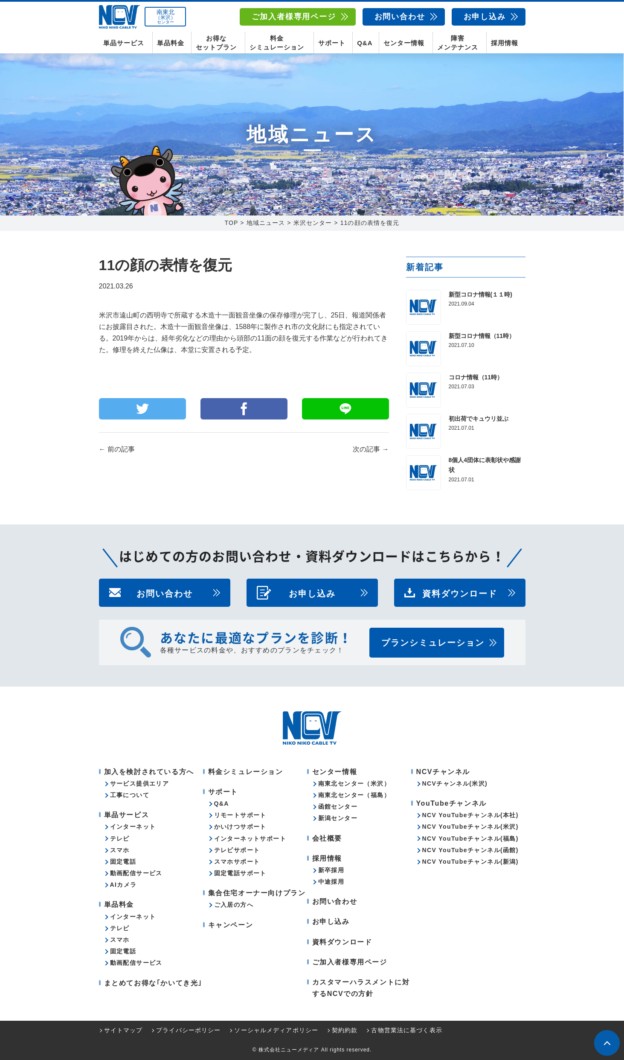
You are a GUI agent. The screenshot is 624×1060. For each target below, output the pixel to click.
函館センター (337, 806)
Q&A (364, 43)
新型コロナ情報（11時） (482, 335)
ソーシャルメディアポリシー (276, 1030)
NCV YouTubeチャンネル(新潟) (470, 861)
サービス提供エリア (139, 783)
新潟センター (337, 818)
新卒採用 (331, 870)
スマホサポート (237, 861)
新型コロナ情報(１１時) (480, 294)
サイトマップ (123, 1030)
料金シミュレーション (277, 43)
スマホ (120, 850)
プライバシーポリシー (188, 1030)
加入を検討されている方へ (149, 771)
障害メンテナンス (457, 43)
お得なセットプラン (216, 43)
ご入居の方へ (233, 905)
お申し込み (485, 16)
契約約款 (344, 1030)
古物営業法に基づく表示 (406, 1030)
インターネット (133, 827)
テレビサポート (237, 850)
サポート (331, 43)
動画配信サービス (136, 873)
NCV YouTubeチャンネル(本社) (470, 815)
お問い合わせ (399, 16)
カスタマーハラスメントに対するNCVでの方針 (361, 987)
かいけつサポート (240, 827)
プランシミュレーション (433, 642)
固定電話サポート (240, 873)
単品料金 (170, 43)
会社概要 (327, 838)
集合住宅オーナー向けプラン (257, 893)
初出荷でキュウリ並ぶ (478, 418)
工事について (129, 795)
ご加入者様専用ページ (294, 16)
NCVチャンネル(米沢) (455, 783)
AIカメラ (123, 884)
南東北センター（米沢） (354, 783)
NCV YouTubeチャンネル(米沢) (470, 827)
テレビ (120, 838)
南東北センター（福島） (354, 795)
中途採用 (331, 881)
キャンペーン (230, 925)
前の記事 (117, 449)
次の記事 (371, 449)
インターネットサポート (250, 838)
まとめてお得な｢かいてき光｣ (153, 983)
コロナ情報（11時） (476, 377)
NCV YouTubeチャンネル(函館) (470, 850)
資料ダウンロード (459, 592)
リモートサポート (240, 815)
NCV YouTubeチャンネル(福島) (470, 838)
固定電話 (123, 861)
